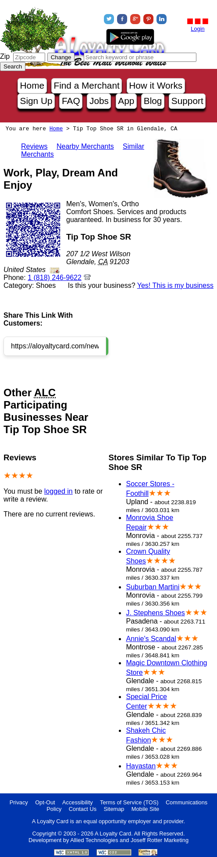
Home (32, 85)
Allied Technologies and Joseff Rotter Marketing (129, 840)
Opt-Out (45, 802)
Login (197, 28)
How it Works (155, 85)
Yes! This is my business (175, 285)
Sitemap (113, 809)
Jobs (99, 101)
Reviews (34, 146)
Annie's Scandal (151, 638)
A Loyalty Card (113, 833)
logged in (58, 491)
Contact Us (82, 809)
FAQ (71, 101)
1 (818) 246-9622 (55, 277)
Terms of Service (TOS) (129, 802)
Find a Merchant (86, 85)
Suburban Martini (152, 587)
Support (187, 101)
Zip (5, 56)
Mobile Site (145, 809)
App (126, 101)
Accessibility (77, 802)
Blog (153, 101)
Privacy (19, 802)
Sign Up (36, 101)
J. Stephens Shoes (155, 613)
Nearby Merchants (85, 146)
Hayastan (141, 766)
